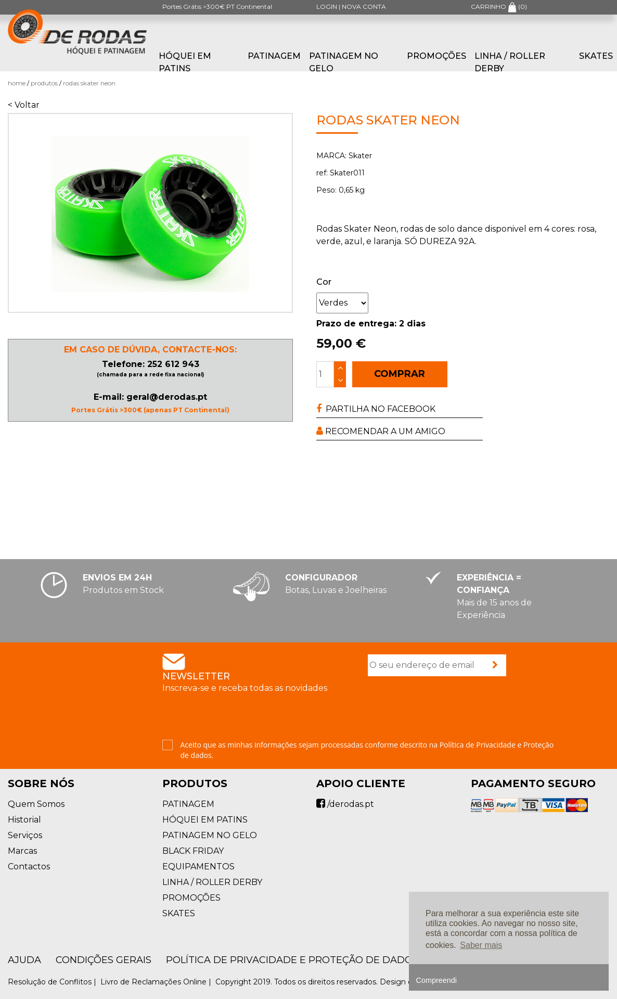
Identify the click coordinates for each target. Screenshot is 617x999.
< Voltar (24, 105)
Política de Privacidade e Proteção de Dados (292, 960)
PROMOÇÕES (436, 56)
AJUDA (24, 960)
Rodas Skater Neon (89, 83)
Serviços (25, 835)
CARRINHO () (499, 6)
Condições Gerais (103, 960)
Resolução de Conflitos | (53, 982)
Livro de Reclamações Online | (156, 982)
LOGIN (326, 6)
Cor (323, 282)
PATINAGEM (274, 56)
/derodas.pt (345, 804)
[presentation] (447, 709)
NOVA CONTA (364, 6)
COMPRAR (399, 374)
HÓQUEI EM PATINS (185, 62)
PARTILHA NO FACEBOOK (375, 409)
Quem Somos (36, 804)
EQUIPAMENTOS (198, 866)
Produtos (44, 83)
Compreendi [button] (436, 980)
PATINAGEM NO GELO (343, 62)
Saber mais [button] (481, 945)
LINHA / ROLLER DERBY (509, 62)
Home (16, 83)
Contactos (29, 866)
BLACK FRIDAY (193, 851)
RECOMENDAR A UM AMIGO (380, 431)
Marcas (22, 851)
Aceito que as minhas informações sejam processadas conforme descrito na (367, 750)
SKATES (178, 913)
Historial (24, 820)
